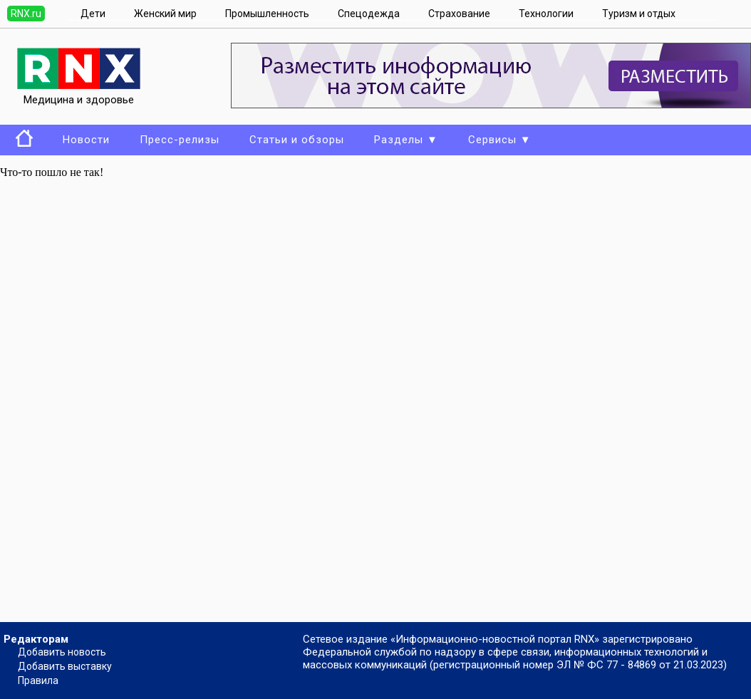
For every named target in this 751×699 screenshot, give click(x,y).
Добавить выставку (65, 666)
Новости (86, 139)
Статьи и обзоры (296, 139)
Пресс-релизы (179, 139)
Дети (93, 13)
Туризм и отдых (638, 13)
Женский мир (165, 13)
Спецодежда (369, 13)
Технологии (546, 13)
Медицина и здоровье (79, 93)
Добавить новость (62, 652)
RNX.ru (26, 13)
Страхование (459, 13)
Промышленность (267, 13)
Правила (38, 680)
